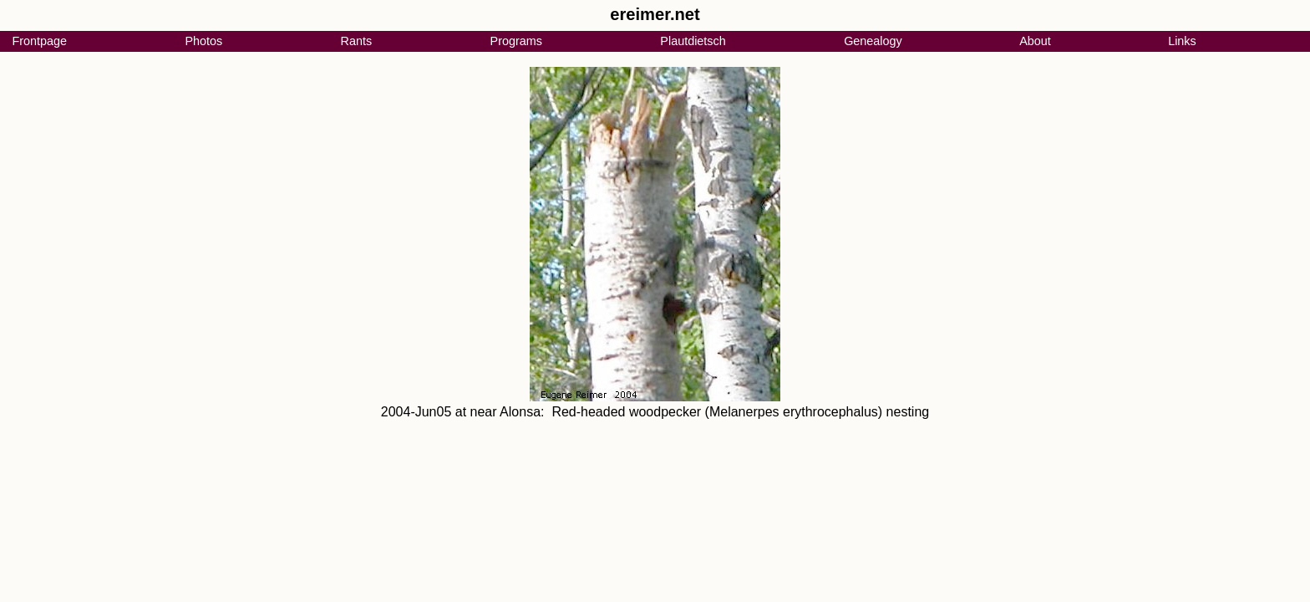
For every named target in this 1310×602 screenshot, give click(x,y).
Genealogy (873, 41)
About (1035, 41)
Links (1182, 41)
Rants (357, 41)
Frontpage (39, 41)
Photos (203, 41)
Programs (516, 41)
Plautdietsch (692, 41)
